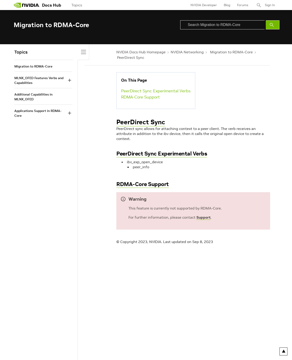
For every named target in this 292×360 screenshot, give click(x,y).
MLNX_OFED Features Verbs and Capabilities (38, 80)
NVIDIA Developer (203, 5)
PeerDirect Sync (130, 57)
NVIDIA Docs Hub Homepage (141, 52)
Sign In (270, 5)
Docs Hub (51, 5)
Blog (227, 5)
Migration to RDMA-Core (231, 52)
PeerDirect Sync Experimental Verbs (155, 90)
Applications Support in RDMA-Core (38, 113)
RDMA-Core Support (140, 97)
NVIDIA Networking (187, 52)
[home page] (27, 5)
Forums (242, 5)
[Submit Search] (272, 24)
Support (203, 217)
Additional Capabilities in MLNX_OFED (33, 96)
